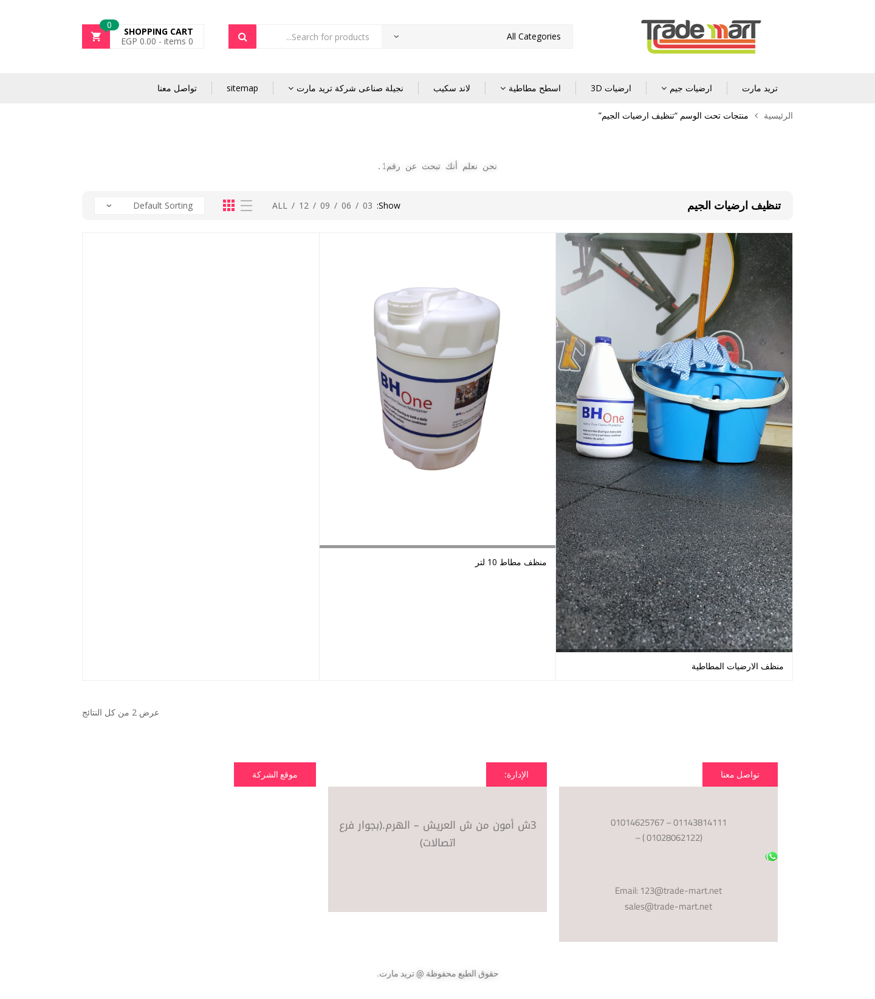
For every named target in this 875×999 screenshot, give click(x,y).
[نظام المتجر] (149, 206)
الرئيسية (778, 115)
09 (325, 205)
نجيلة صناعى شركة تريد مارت (350, 88)
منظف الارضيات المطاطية (737, 666)
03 (367, 205)
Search (242, 36)
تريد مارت (760, 88)
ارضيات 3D (611, 88)
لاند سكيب (451, 88)
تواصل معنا (177, 88)
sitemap (242, 88)
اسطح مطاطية (535, 88)
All (279, 205)
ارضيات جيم (691, 88)
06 (346, 205)
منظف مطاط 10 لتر (511, 562)
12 (304, 205)
